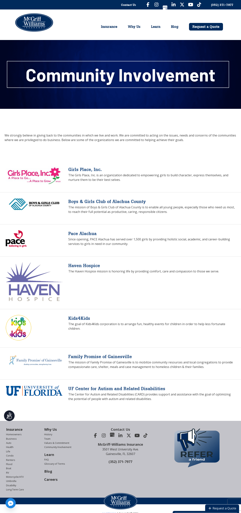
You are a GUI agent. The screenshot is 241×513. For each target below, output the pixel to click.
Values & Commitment (56, 443)
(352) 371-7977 (120, 461)
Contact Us (128, 5)
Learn (155, 26)
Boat (8, 468)
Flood (9, 464)
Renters (10, 460)
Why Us (134, 26)
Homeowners (14, 434)
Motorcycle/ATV (15, 476)
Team (47, 438)
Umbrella (11, 481)
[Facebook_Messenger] (11, 503)
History (48, 434)
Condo (10, 455)
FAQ (46, 459)
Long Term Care (15, 489)
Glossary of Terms (54, 463)
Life (8, 451)
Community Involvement (57, 447)
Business (11, 438)
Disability (11, 485)
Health (9, 447)
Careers (50, 479)
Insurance (109, 26)
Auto (8, 443)
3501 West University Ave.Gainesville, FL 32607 (120, 451)
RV (7, 472)
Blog (174, 26)
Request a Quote (205, 26)
